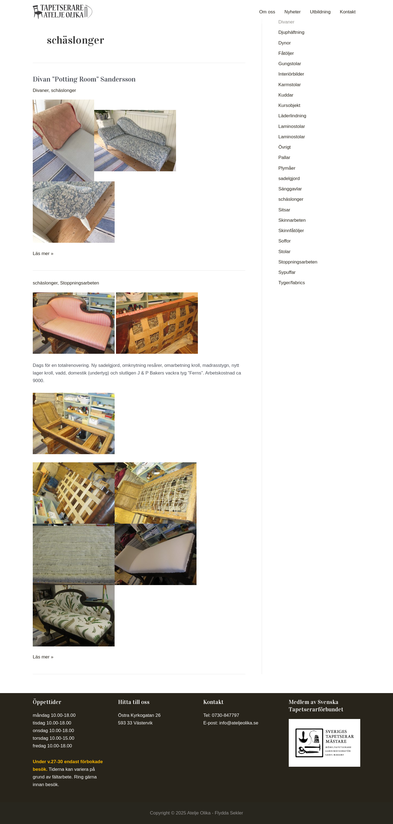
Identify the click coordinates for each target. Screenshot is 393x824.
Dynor (284, 43)
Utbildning (320, 11)
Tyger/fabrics (291, 282)
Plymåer (286, 168)
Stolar (284, 251)
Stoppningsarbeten (79, 283)
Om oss (267, 11)
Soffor (284, 241)
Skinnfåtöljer (291, 230)
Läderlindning (292, 115)
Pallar (284, 157)
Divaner (41, 90)
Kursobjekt (289, 105)
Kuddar (285, 95)
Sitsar (284, 209)
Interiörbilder (291, 74)
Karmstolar (289, 84)
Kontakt (348, 11)
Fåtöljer (286, 53)
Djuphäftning (291, 32)
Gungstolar (289, 63)
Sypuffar (287, 272)
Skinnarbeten (292, 220)
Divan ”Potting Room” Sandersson (84, 79)
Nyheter (292, 11)
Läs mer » (43, 253)
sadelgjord (289, 178)
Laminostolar (291, 126)
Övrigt (284, 147)
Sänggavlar (290, 188)
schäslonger (63, 90)
